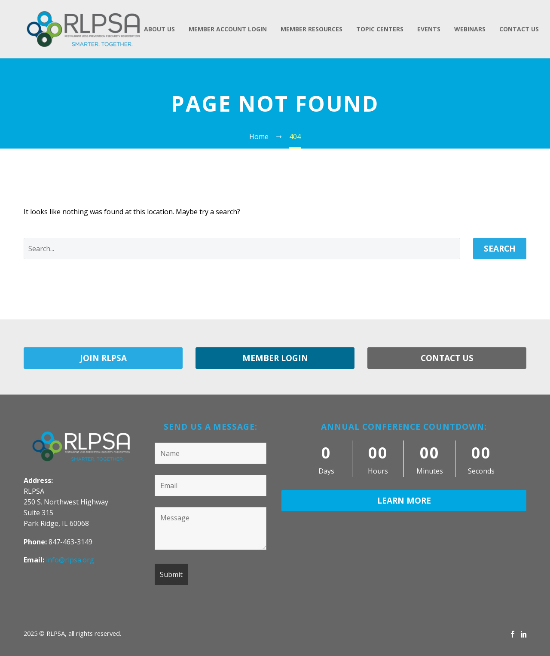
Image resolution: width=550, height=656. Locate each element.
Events (428, 29)
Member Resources (311, 29)
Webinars (470, 29)
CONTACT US (447, 358)
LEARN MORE (404, 500)
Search (500, 248)
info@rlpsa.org (70, 560)
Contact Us (519, 29)
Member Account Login (228, 29)
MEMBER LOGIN (275, 358)
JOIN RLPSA (103, 358)
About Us (159, 29)
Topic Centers (379, 29)
